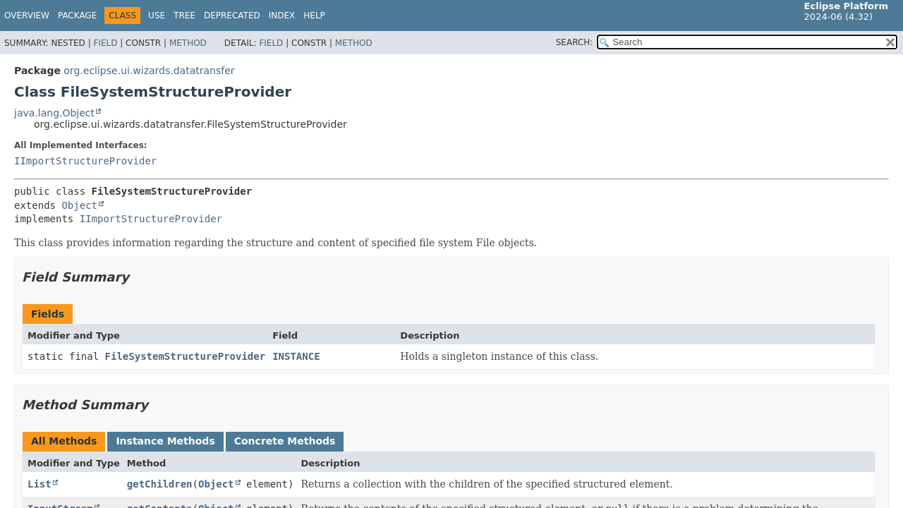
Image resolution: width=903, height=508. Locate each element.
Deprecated (232, 15)
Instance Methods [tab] (165, 441)
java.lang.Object (54, 113)
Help (314, 15)
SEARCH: (574, 42)
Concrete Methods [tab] (285, 441)
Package (77, 15)
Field (105, 43)
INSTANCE (296, 356)
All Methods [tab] (64, 441)
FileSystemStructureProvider (185, 356)
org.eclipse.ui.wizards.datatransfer (148, 70)
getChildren (160, 484)
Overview (26, 15)
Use (156, 15)
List (39, 484)
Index (282, 15)
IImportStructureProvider (85, 161)
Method (188, 43)
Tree (184, 15)
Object (79, 205)
